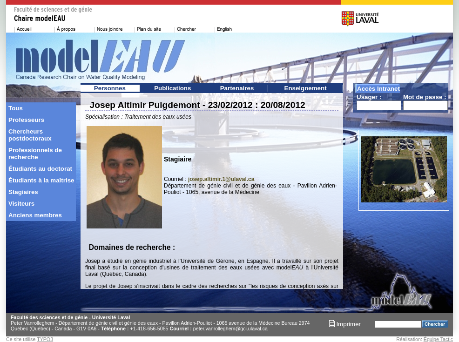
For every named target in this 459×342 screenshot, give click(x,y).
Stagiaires (23, 191)
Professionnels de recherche (35, 154)
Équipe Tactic (438, 339)
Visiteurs (21, 203)
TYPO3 (45, 339)
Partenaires (237, 88)
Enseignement (305, 88)
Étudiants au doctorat (40, 168)
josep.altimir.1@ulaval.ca (221, 179)
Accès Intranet (378, 88)
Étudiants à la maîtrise (41, 180)
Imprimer (345, 324)
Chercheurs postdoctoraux (30, 135)
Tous (15, 108)
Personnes (110, 88)
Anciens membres (35, 215)
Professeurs (26, 119)
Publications (172, 88)
